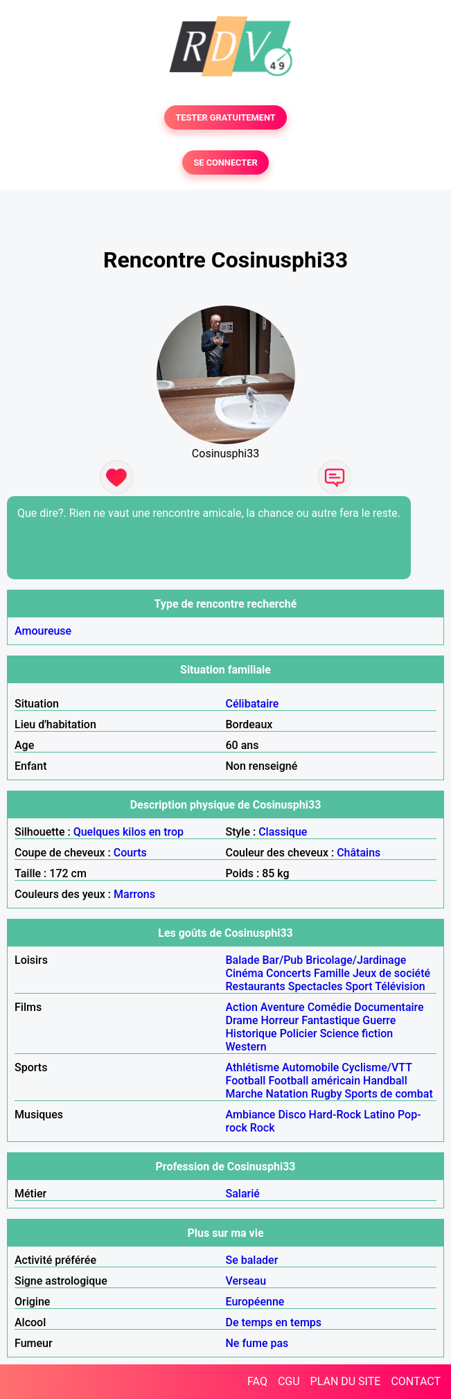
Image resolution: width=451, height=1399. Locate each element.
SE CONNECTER (225, 162)
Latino (379, 1114)
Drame (242, 1020)
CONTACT (416, 1381)
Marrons (134, 894)
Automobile (310, 1067)
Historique (251, 1033)
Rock (262, 1127)
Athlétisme (253, 1067)
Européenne (255, 1301)
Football (246, 1080)
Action (242, 1007)
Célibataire (252, 703)
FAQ (257, 1381)
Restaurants (255, 986)
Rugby (326, 1093)
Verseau (246, 1280)
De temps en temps (274, 1322)
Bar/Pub (283, 960)
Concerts (288, 973)
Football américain (314, 1080)
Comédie (330, 1007)
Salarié (243, 1193)
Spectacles (315, 986)
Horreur (279, 1020)
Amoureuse (43, 630)
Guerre (379, 1020)
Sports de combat (389, 1093)
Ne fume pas (257, 1343)
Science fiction (356, 1033)
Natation (286, 1093)
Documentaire (388, 1007)
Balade (243, 960)
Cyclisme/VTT (377, 1067)
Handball (385, 1080)
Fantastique (330, 1020)
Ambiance (251, 1114)
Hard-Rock (335, 1114)
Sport (358, 986)
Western (246, 1046)
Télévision (400, 986)
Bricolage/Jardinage (356, 960)
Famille (332, 973)
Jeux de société (391, 973)
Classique (282, 831)
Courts (130, 852)
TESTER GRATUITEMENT (225, 117)
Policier (298, 1033)
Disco (292, 1114)
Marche (244, 1093)
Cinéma (245, 973)
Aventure (282, 1007)
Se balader (252, 1260)
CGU (289, 1381)
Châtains (358, 852)
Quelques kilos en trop (128, 831)
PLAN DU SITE (345, 1381)
